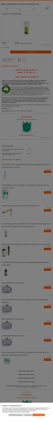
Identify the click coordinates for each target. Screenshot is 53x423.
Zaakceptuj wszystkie (39, 415)
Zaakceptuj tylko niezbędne (15, 415)
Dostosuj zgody (28, 415)
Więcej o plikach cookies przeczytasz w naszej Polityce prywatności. (16, 411)
